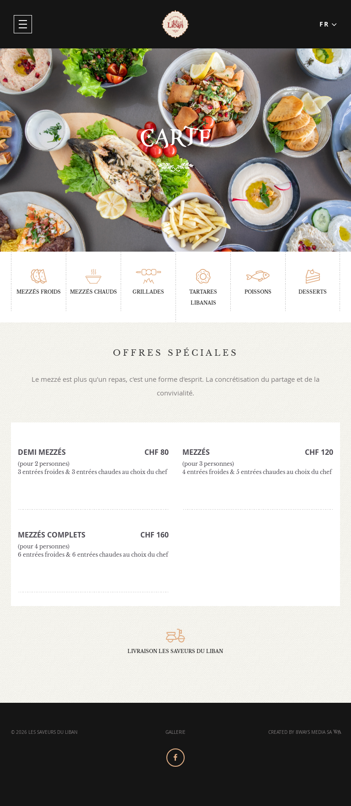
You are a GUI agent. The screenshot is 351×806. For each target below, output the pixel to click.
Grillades (148, 282)
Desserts (313, 282)
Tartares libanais (203, 287)
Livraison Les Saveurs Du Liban (175, 641)
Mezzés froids (38, 282)
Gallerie (175, 732)
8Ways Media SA (318, 732)
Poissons (258, 282)
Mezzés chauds (93, 282)
